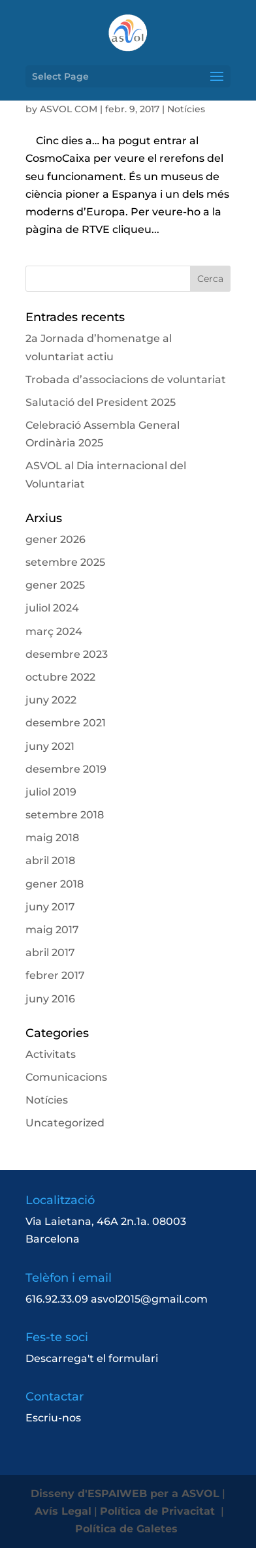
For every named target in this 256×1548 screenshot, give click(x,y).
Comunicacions (66, 1077)
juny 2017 (50, 907)
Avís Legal (63, 1511)
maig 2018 (52, 837)
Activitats (50, 1054)
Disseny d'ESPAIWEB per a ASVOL (125, 1493)
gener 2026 (55, 539)
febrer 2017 (55, 975)
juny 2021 (49, 746)
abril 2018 (50, 860)
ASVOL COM (68, 109)
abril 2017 (50, 952)
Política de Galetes (128, 1529)
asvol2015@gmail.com (149, 1299)
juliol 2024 (52, 608)
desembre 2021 (65, 723)
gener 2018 (54, 884)
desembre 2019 (65, 769)
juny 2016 (50, 999)
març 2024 (53, 631)
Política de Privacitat (159, 1511)
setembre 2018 (64, 815)
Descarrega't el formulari (91, 1358)
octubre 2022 (60, 677)
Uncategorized (64, 1123)
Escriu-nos (53, 1418)
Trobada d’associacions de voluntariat (125, 379)
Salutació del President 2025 (100, 402)
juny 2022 (50, 700)
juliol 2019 (50, 792)
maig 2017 (52, 929)
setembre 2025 (65, 562)
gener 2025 (55, 585)
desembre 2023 (66, 654)
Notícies (186, 109)
